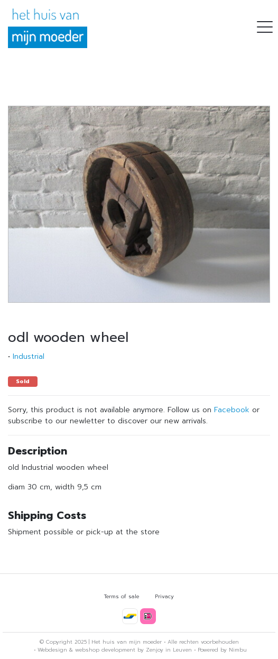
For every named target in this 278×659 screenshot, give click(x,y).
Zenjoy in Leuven (169, 650)
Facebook (231, 409)
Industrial (28, 356)
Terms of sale (121, 596)
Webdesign (52, 650)
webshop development (105, 650)
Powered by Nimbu (222, 650)
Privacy (164, 596)
